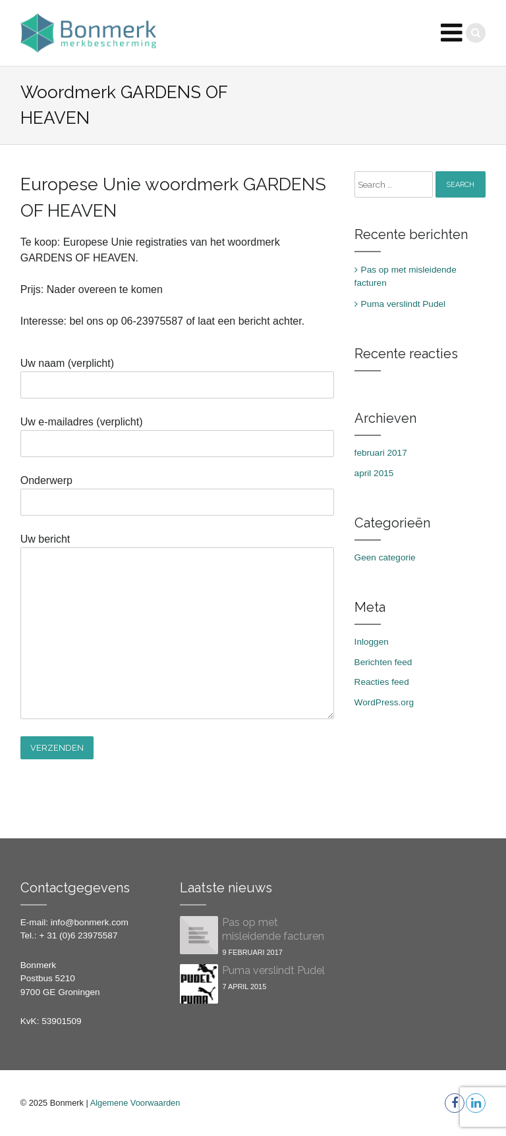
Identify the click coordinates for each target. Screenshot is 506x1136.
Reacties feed (381, 682)
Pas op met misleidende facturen (405, 276)
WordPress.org (384, 702)
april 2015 (374, 473)
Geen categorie (385, 557)
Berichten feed (383, 662)
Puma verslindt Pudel (403, 304)
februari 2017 (380, 453)
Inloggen (371, 642)
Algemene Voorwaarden (135, 1103)
